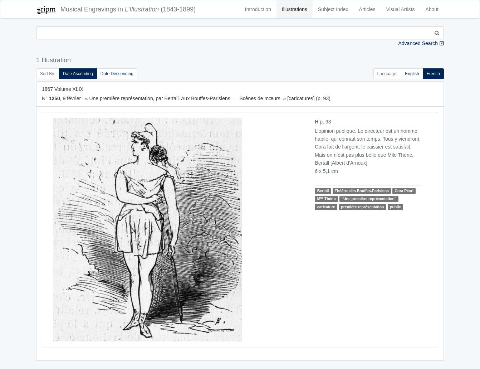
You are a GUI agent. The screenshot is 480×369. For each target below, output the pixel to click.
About (432, 9)
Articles (367, 9)
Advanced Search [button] (418, 43)
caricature (326, 207)
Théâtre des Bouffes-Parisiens (362, 191)
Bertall (323, 191)
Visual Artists (400, 9)
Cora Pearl (404, 191)
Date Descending (117, 73)
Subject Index (333, 9)
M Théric (326, 198)
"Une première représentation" (369, 198)
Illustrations (294, 9)
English (412, 73)
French (433, 73)
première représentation (362, 207)
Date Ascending (78, 73)
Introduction (258, 9)
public (395, 207)
